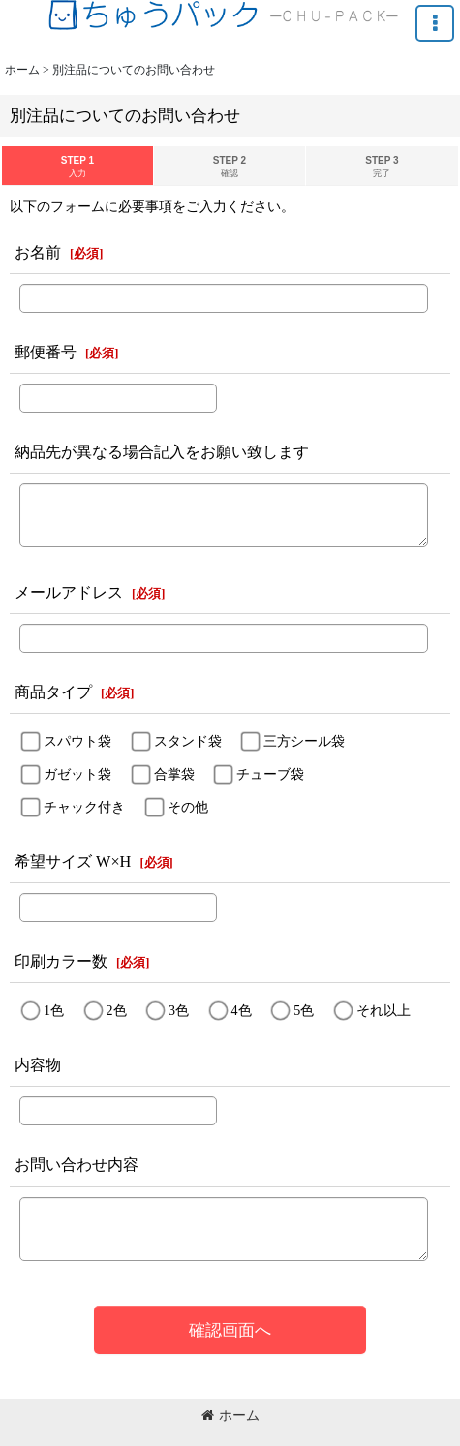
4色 (241, 1010)
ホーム (230, 1415)
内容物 (38, 1065)
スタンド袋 (188, 741)
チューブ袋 (270, 774)
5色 (303, 1010)
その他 (188, 807)
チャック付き (84, 807)
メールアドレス (69, 592)
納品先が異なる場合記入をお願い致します (162, 452)
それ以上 (383, 1010)
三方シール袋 (304, 741)
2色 (117, 1010)
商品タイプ (53, 692)
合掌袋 (174, 774)
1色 (54, 1010)
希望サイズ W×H (73, 861)
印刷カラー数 (61, 961)
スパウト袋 (77, 741)
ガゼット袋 (77, 774)
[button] (434, 23)
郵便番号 (46, 352)
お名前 (38, 252)
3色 (179, 1010)
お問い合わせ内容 (76, 1164)
